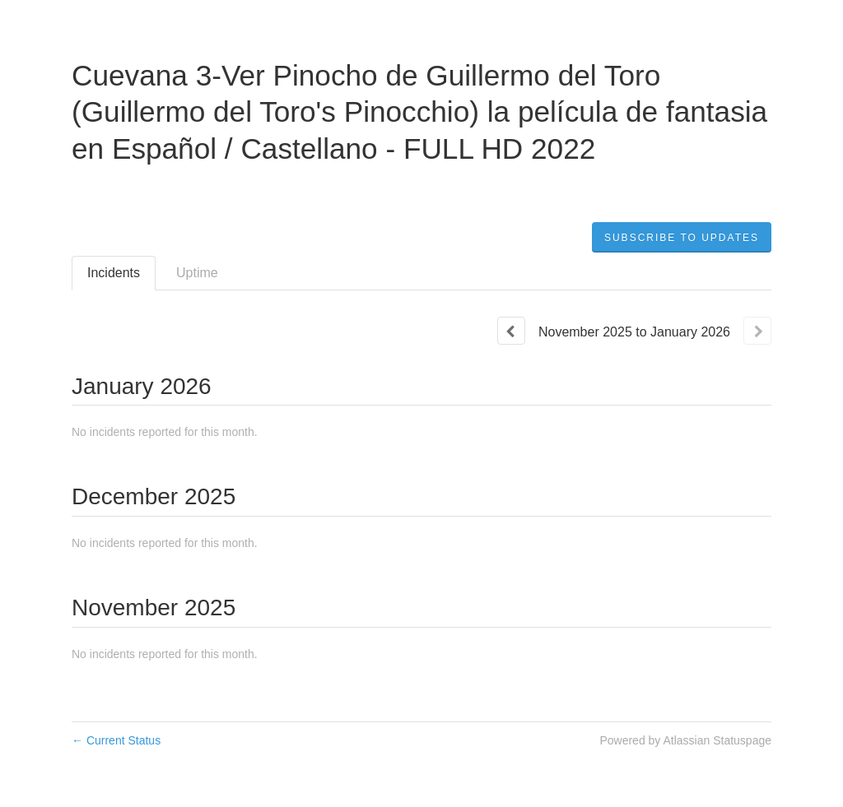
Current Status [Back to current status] (116, 740)
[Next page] (757, 331)
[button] (681, 237)
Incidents (113, 273)
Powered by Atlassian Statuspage (685, 740)
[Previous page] (511, 331)
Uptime (197, 273)
